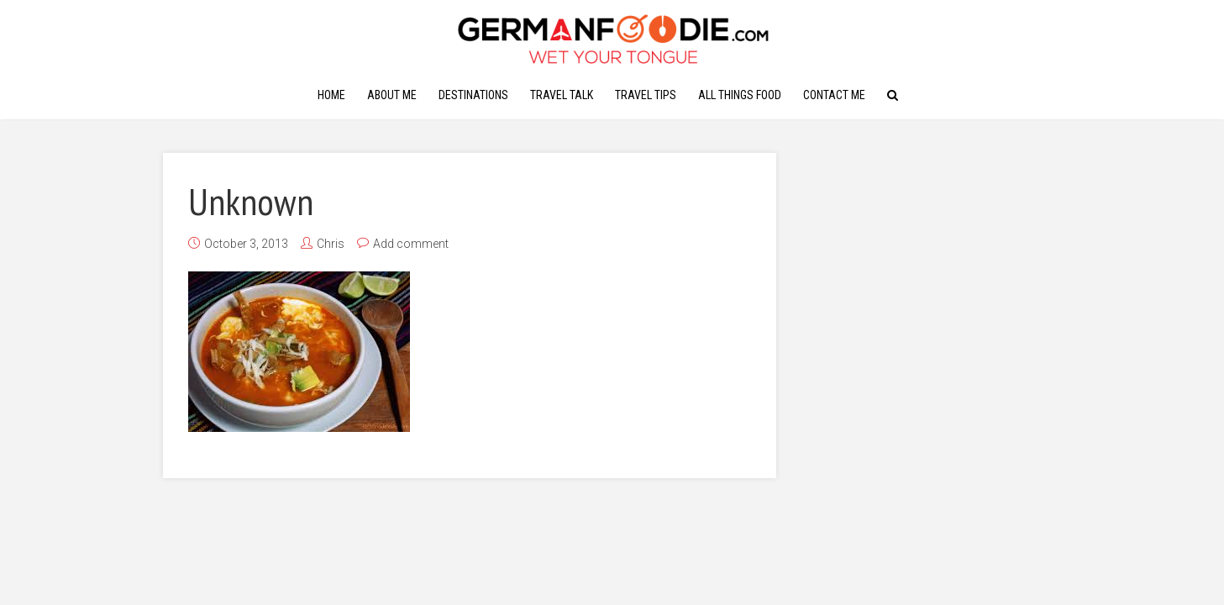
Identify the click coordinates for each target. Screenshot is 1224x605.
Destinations (473, 95)
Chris (330, 243)
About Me (392, 95)
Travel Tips (645, 95)
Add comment (411, 243)
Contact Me (834, 95)
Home (331, 95)
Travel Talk (561, 95)
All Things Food (739, 95)
